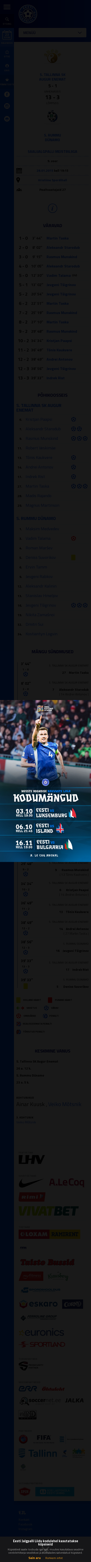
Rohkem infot (54, 1558)
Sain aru (34, 1557)
